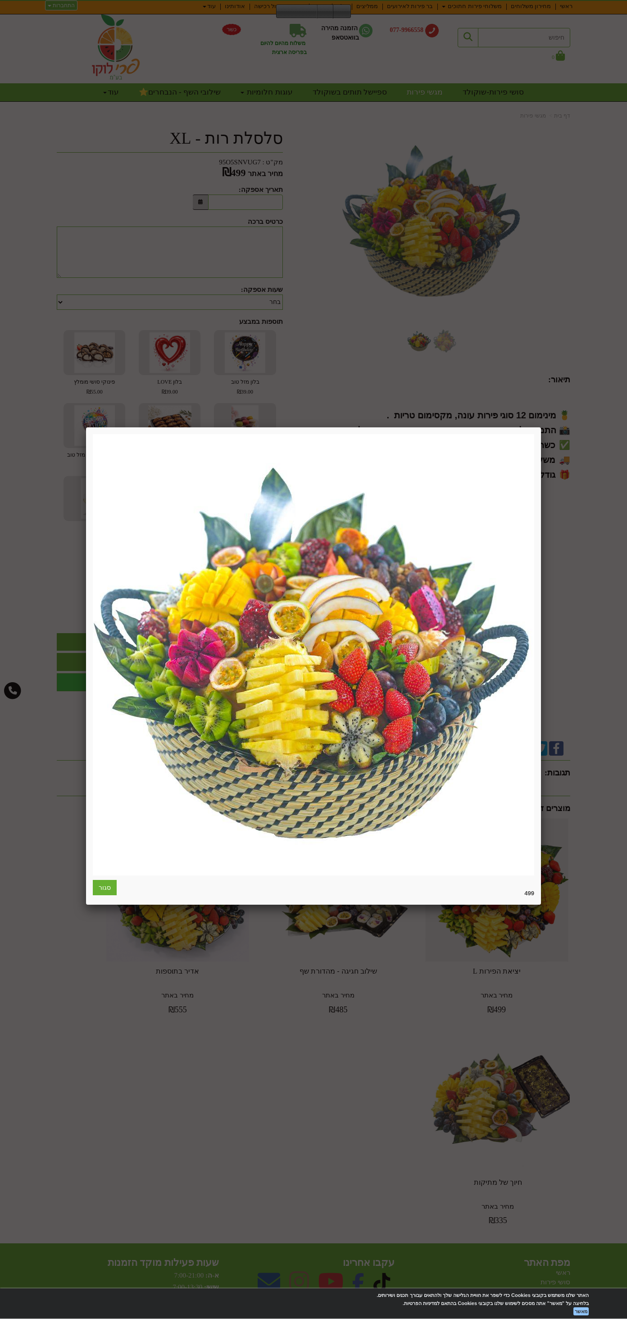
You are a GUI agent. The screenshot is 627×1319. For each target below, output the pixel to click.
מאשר (581, 1311)
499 (529, 893)
